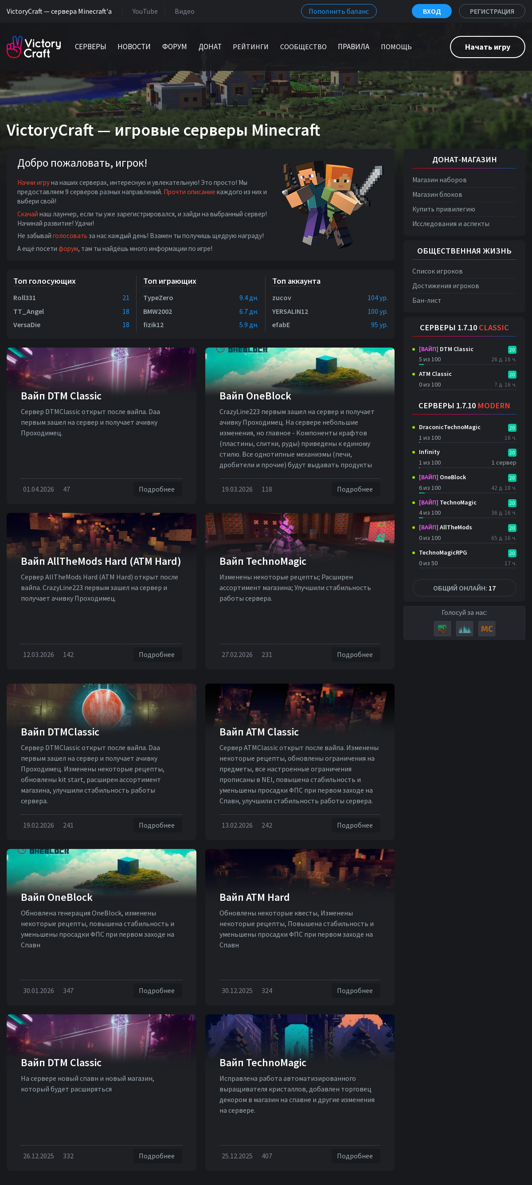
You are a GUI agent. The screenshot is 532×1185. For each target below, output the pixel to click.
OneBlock (442, 477)
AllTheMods (445, 527)
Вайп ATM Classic (259, 732)
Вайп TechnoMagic (262, 561)
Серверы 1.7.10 (464, 327)
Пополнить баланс (339, 11)
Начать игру (487, 47)
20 (512, 349)
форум (68, 248)
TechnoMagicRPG (443, 552)
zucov (281, 297)
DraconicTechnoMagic (450, 427)
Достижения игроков (445, 286)
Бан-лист (426, 300)
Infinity (429, 452)
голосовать (70, 235)
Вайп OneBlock (255, 396)
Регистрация (492, 11)
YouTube (143, 10)
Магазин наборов (439, 180)
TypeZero (158, 297)
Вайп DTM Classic (61, 396)
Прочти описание (189, 192)
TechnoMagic (448, 502)
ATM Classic (435, 374)
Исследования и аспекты (450, 223)
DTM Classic (446, 349)
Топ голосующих (44, 281)
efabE (281, 324)
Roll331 (24, 297)
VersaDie (26, 324)
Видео (183, 10)
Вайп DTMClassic (60, 732)
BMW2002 (157, 311)
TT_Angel (28, 311)
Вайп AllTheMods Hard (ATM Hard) (101, 561)
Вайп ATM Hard (254, 897)
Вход (432, 11)
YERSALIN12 (290, 311)
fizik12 (153, 324)
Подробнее (158, 489)
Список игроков (437, 271)
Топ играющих (169, 281)
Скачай (27, 214)
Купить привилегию (443, 209)
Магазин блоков (437, 194)
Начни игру (33, 182)
